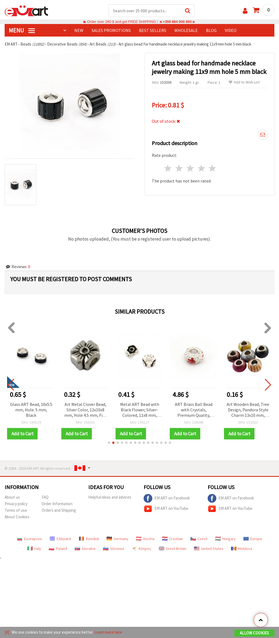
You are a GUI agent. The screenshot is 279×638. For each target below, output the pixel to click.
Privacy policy (16, 503)
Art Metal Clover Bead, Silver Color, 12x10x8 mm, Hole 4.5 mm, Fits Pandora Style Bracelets (89, 410)
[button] (109, 443)
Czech (199, 538)
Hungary (225, 538)
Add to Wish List (244, 82)
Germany (117, 538)
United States (208, 548)
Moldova (241, 548)
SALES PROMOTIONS (111, 30)
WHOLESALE (186, 30)
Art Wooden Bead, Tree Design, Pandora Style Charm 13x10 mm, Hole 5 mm (252, 410)
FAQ (45, 497)
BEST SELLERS (152, 30)
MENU (22, 30)
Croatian (172, 538)
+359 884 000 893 (177, 22)
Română (89, 538)
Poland (58, 548)
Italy (34, 548)
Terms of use (16, 510)
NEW (78, 30)
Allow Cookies (254, 633)
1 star (168, 168)
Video (230, 30)
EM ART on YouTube (166, 508)
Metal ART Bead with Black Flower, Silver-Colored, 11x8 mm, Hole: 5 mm (143, 410)
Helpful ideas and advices (109, 497)
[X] (7, 632)
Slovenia (113, 548)
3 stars (190, 168)
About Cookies (17, 516)
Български (29, 538)
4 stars (201, 168)
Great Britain (172, 548)
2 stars (179, 168)
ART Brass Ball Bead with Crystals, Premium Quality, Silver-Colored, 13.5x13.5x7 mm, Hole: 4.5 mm (197, 410)
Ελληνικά (60, 538)
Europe (252, 538)
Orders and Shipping (59, 510)
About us (12, 497)
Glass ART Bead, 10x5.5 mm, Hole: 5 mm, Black (35, 410)
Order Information (57, 503)
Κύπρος (141, 548)
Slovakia (85, 548)
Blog (211, 30)
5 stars (212, 168)
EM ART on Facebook (167, 498)
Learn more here (108, 632)
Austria (145, 538)
